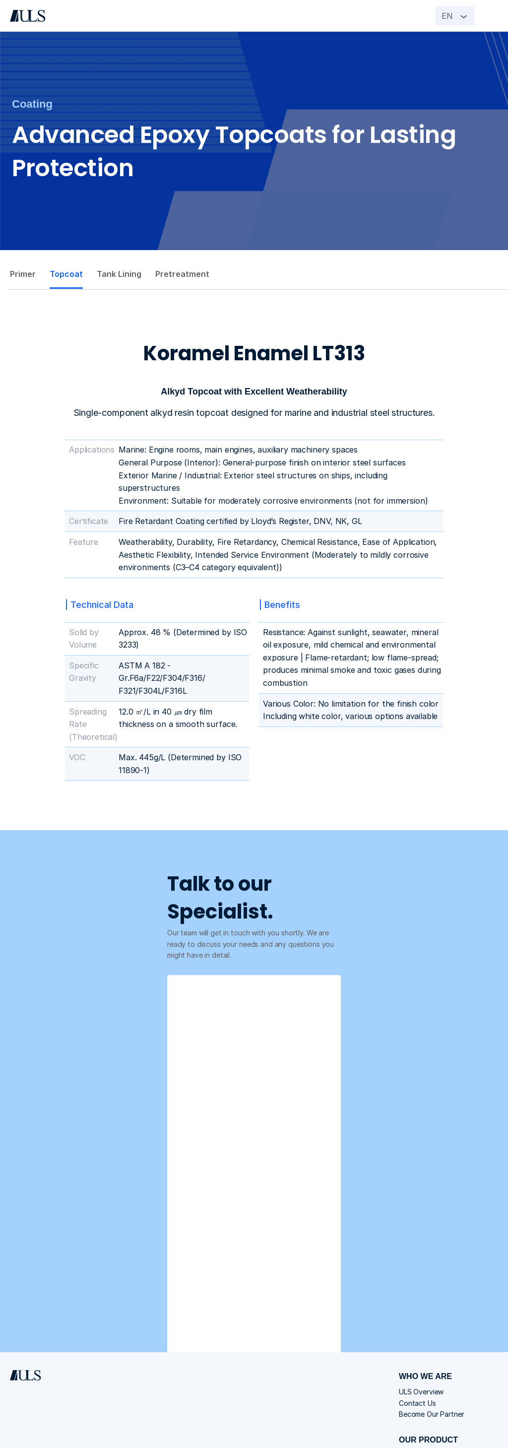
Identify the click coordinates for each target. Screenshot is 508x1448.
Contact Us (352, 1270)
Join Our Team (357, 1372)
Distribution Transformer (373, 1308)
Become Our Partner (366, 1283)
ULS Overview (356, 1257)
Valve (342, 1347)
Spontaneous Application (375, 1386)
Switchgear (352, 1321)
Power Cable (354, 1334)
